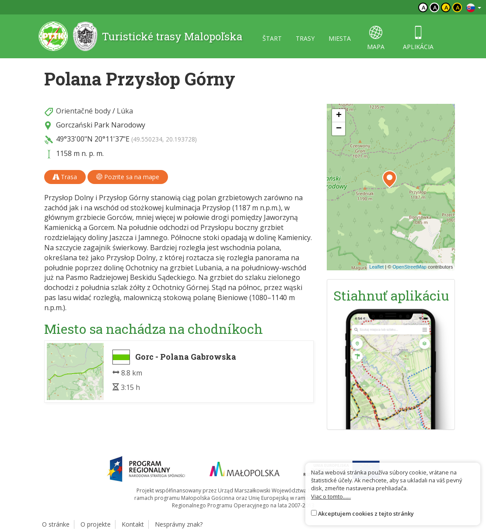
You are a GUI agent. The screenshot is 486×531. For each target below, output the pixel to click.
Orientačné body (83, 111)
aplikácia (418, 38)
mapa (376, 38)
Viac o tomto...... (331, 496)
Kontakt (133, 524)
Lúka (125, 111)
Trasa (65, 177)
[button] (389, 179)
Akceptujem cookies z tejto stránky (366, 513)
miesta (340, 38)
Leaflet (376, 266)
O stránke (56, 524)
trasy (305, 38)
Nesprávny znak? (179, 524)
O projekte (95, 524)
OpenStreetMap (409, 266)
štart (272, 38)
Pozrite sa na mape (127, 177)
